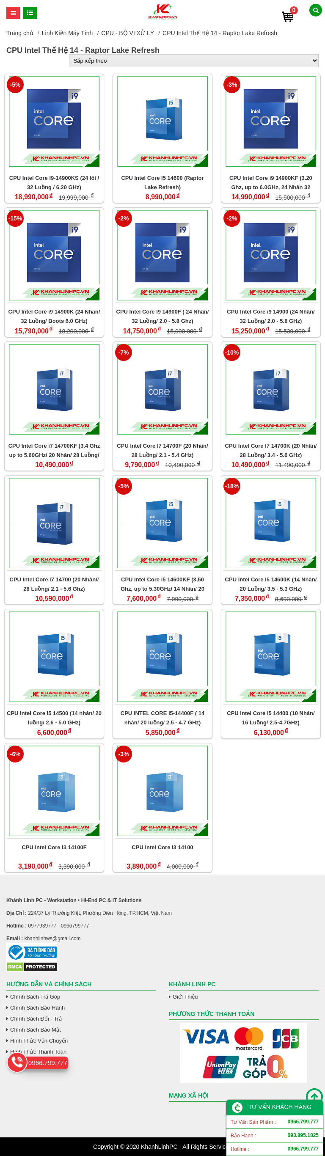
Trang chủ (19, 33)
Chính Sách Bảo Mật (35, 1030)
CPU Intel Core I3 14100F (54, 847)
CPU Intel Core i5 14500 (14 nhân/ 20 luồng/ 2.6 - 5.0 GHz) (54, 718)
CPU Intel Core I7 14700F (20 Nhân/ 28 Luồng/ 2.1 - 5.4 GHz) (162, 450)
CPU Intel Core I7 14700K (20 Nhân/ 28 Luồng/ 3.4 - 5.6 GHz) (271, 450)
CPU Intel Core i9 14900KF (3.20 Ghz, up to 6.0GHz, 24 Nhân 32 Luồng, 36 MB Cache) (270, 182)
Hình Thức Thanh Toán (38, 1052)
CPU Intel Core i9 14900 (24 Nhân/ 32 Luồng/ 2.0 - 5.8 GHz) (270, 316)
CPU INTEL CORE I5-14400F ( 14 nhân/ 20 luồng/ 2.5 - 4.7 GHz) (162, 718)
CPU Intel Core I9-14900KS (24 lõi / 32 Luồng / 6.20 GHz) (54, 182)
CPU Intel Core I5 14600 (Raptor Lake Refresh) (162, 182)
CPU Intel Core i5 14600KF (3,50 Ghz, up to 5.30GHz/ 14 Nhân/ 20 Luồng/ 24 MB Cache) (162, 584)
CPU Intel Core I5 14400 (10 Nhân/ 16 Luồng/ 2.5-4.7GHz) (270, 718)
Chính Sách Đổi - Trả (36, 1019)
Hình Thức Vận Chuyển (39, 1041)
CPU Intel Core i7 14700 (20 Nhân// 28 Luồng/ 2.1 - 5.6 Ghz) (54, 584)
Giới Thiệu (185, 997)
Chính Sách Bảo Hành (37, 1008)
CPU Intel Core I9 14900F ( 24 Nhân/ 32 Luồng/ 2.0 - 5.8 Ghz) (162, 316)
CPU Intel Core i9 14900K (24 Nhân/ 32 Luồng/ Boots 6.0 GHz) (54, 316)
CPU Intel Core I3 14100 (162, 847)
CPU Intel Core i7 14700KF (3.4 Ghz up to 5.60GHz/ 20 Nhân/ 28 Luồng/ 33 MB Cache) (54, 450)
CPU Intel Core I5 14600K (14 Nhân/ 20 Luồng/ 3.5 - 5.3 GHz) (271, 584)
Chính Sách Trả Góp (35, 997)
